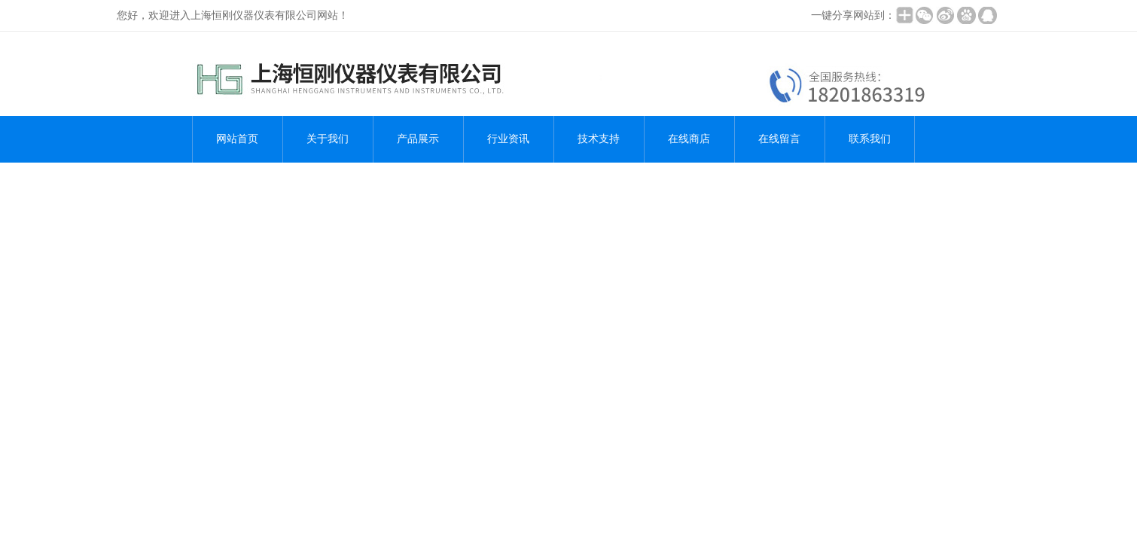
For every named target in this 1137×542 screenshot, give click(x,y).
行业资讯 (508, 139)
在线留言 (779, 139)
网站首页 (237, 139)
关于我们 (327, 139)
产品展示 (418, 139)
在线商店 (689, 139)
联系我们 (870, 139)
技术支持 (599, 139)
